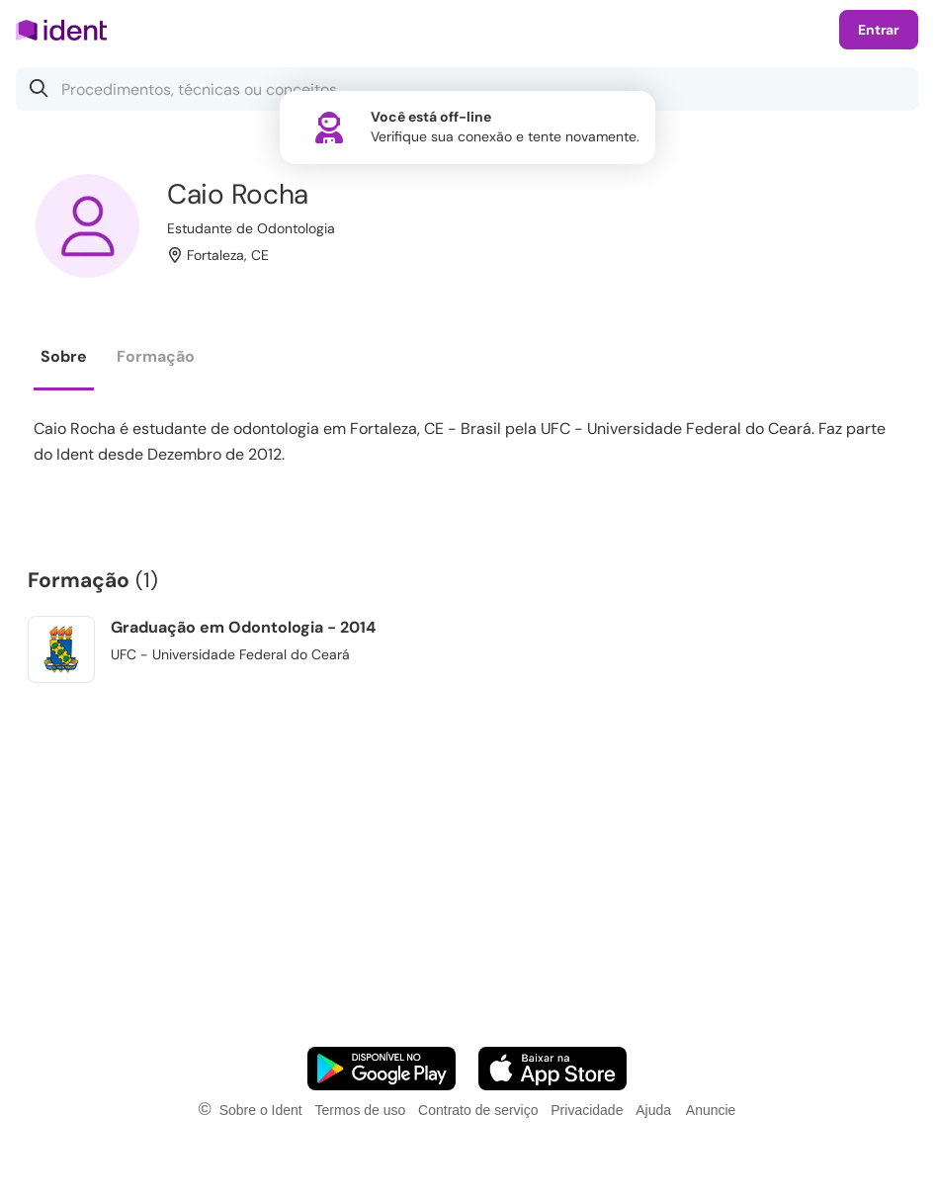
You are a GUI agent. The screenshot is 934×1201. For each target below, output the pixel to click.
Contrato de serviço (478, 1110)
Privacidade (587, 1110)
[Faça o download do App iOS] (552, 1068)
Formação (156, 356)
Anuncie (711, 1110)
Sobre (64, 356)
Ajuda (653, 1110)
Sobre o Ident (260, 1110)
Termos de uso (359, 1110)
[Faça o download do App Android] (381, 1068)
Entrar (878, 30)
